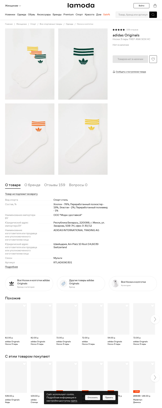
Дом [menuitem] (98, 14)
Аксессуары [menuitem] (44, 14)
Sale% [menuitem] (106, 14)
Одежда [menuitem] (21, 14)
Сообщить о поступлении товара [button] (131, 71)
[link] (81, 5)
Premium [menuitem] (68, 14)
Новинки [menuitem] (10, 14)
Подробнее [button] (11, 267)
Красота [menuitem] (89, 14)
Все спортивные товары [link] (51, 24)
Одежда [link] (69, 24)
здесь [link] (74, 400)
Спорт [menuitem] (79, 14)
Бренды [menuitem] (57, 14)
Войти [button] (141, 5)
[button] (153, 15)
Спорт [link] (33, 24)
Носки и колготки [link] (85, 24)
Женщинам (13, 5)
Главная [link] (9, 24)
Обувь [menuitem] (31, 14)
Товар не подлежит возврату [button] (21, 194)
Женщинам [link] (21, 24)
